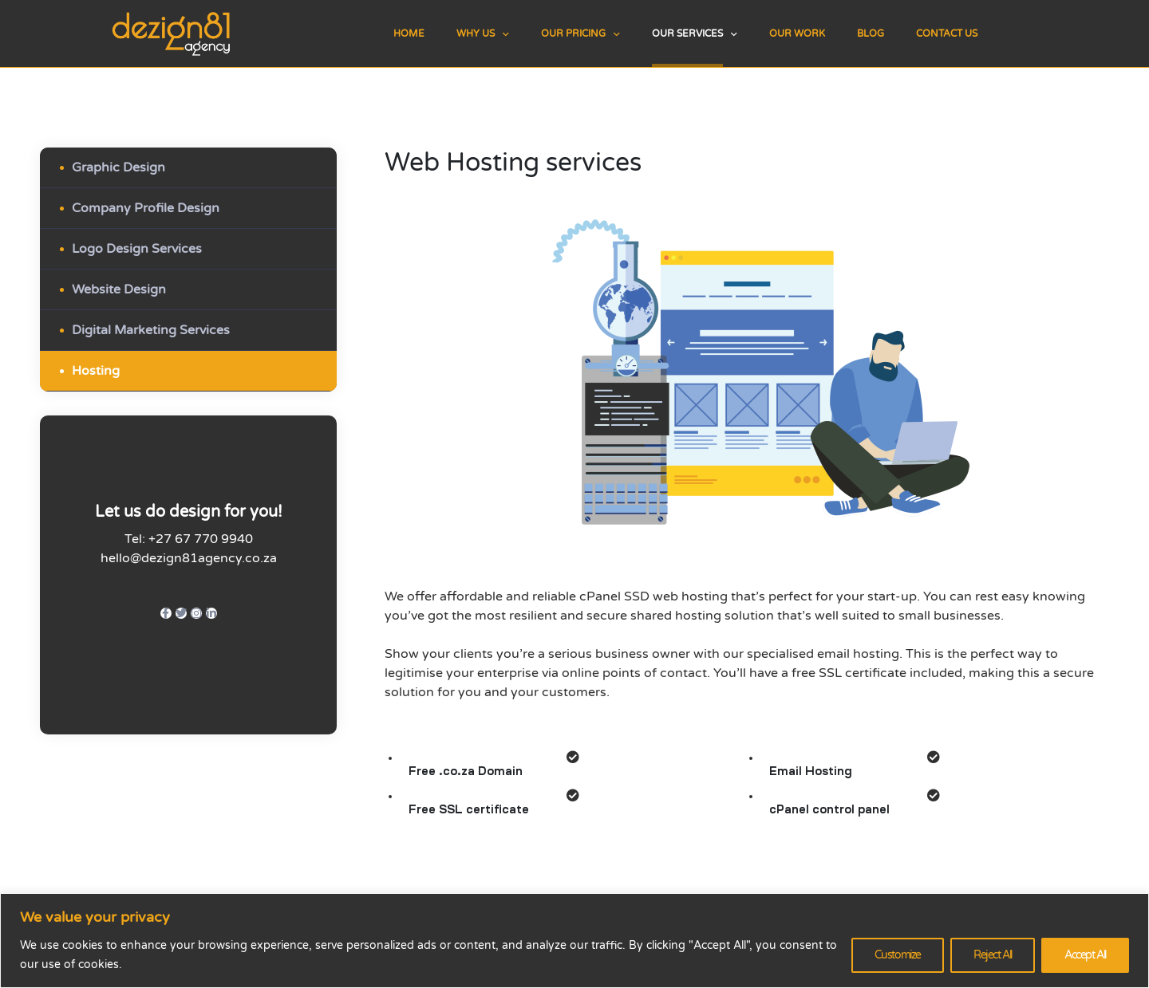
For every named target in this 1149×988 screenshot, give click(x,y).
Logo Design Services (137, 249)
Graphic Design (118, 167)
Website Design (119, 289)
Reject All (992, 955)
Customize (898, 955)
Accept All (1085, 955)
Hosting (96, 371)
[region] (574, 940)
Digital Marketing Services (151, 330)
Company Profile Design (145, 208)
